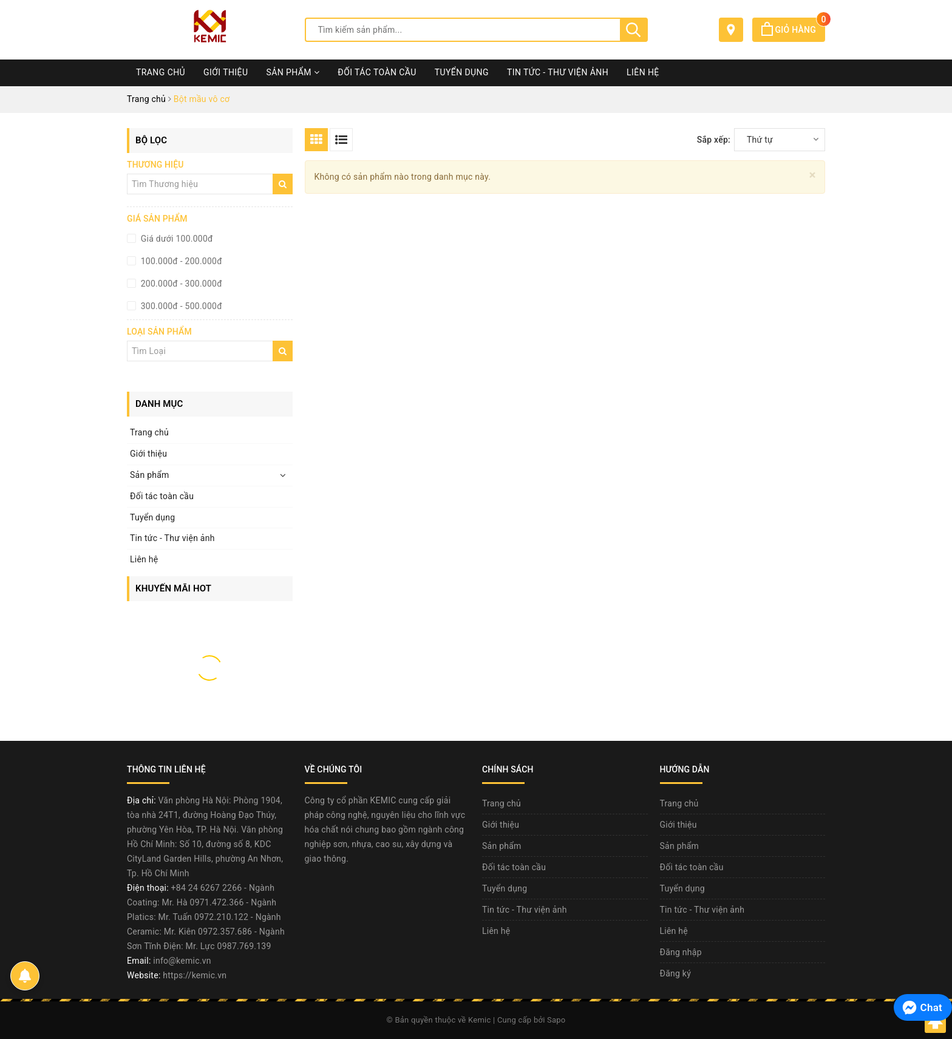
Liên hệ (643, 72)
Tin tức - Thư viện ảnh (557, 72)
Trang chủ (160, 72)
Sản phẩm (292, 72)
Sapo (556, 1019)
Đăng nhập (681, 952)
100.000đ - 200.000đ (180, 261)
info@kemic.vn (182, 961)
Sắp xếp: (713, 140)
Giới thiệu (225, 72)
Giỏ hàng (793, 30)
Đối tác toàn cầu (377, 72)
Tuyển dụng (462, 72)
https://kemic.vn (194, 975)
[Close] (812, 175)
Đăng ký (676, 973)
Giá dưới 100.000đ (175, 239)
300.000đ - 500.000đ (180, 306)
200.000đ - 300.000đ (180, 283)
